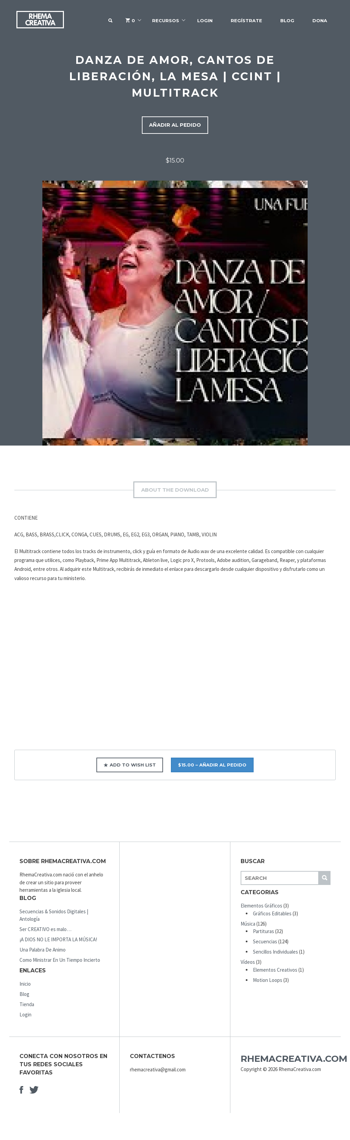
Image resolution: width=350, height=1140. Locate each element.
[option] (175, 314)
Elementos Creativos (275, 971)
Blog (287, 20)
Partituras (263, 933)
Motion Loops (267, 981)
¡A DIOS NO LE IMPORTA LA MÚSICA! (58, 941)
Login (205, 20)
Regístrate (246, 20)
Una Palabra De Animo (42, 951)
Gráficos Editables (272, 915)
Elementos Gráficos (261, 907)
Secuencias (265, 943)
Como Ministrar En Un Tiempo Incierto (59, 961)
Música (248, 925)
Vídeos (248, 963)
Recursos (165, 20)
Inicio (25, 985)
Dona (319, 20)
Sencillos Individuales (275, 953)
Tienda (26, 1006)
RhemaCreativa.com (294, 1060)
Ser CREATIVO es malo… (45, 931)
